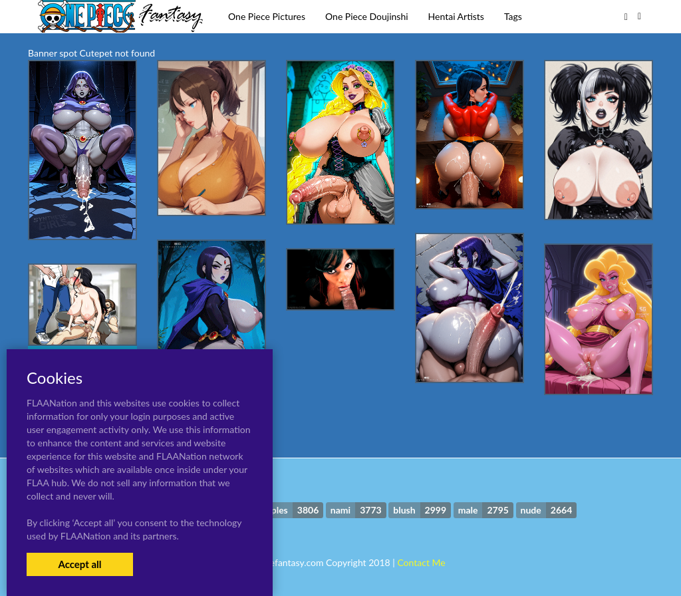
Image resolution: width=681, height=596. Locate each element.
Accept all (79, 564)
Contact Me (421, 562)
